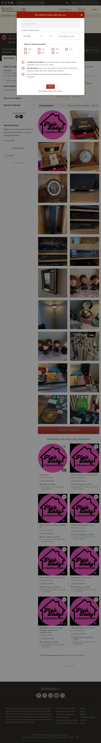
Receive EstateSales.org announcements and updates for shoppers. (49, 75)
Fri (29, 53)
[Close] (82, 15)
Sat (43, 53)
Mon (29, 49)
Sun (57, 53)
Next (50, 86)
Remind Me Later (45, 91)
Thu (70, 49)
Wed (57, 49)
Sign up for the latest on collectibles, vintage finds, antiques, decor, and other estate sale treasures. (52, 69)
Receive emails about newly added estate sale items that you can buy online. (51, 63)
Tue (43, 49)
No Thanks (58, 91)
